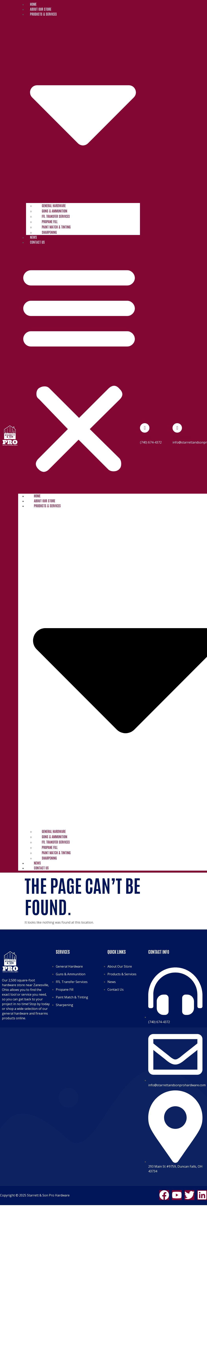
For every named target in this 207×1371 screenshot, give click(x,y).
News (33, 237)
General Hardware (54, 205)
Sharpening (49, 232)
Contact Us (37, 242)
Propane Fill (50, 221)
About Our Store (40, 9)
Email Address (181, 437)
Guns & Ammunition (54, 210)
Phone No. (146, 437)
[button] (79, 368)
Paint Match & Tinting (56, 226)
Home (33, 4)
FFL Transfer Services (56, 216)
